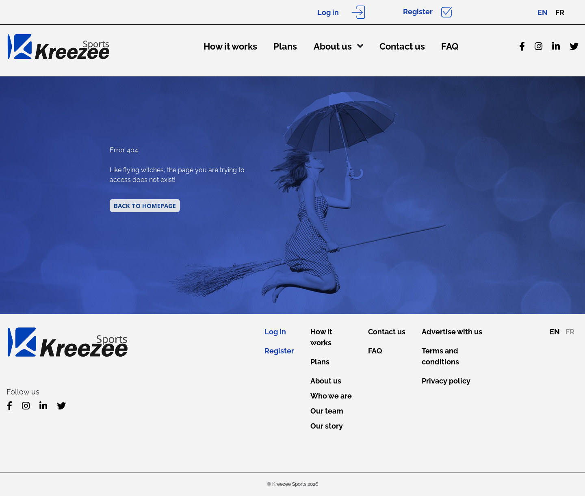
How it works (230, 46)
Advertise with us (452, 331)
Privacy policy (446, 381)
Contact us (402, 46)
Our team (326, 411)
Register (418, 11)
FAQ (450, 46)
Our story (326, 426)
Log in (328, 12)
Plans (285, 46)
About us (333, 46)
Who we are (331, 396)
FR (559, 12)
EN (542, 12)
